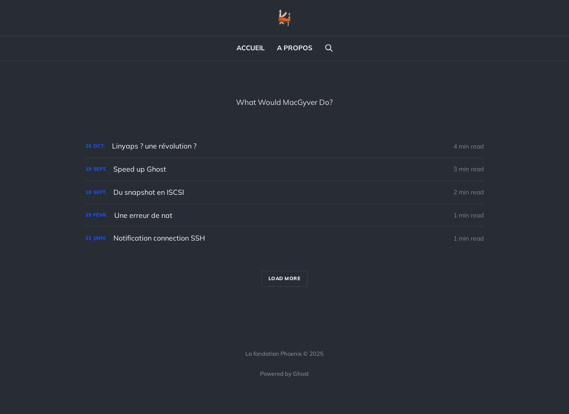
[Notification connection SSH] (284, 238)
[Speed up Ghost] (284, 169)
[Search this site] (329, 48)
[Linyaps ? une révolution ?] (284, 146)
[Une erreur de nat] (284, 215)
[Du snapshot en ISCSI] (284, 192)
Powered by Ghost (284, 373)
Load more (284, 278)
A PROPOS (295, 48)
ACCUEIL (250, 48)
